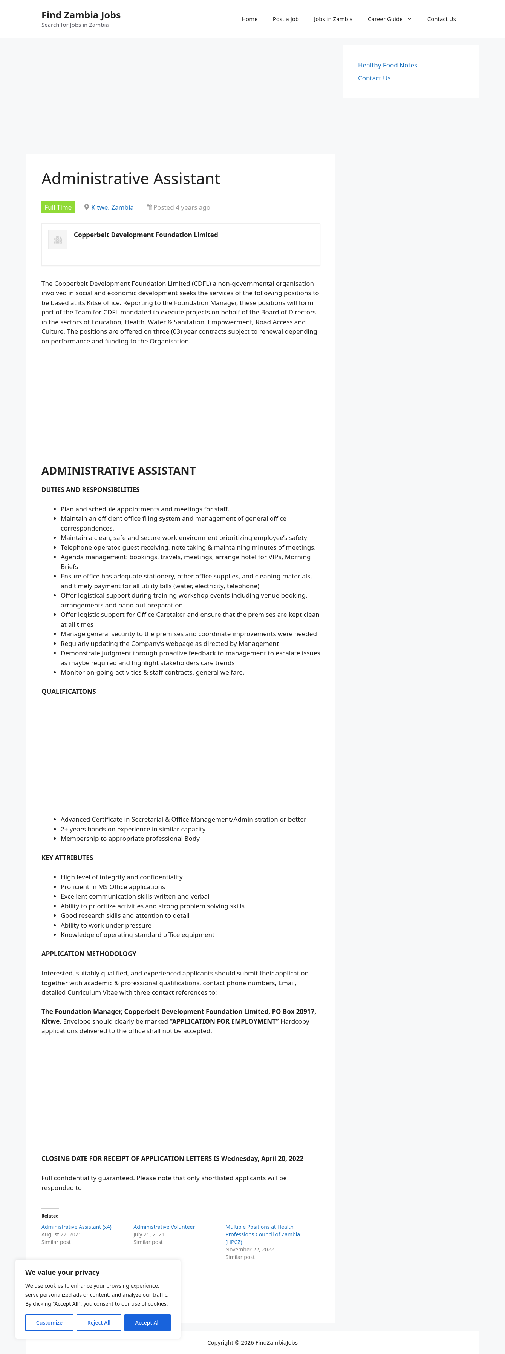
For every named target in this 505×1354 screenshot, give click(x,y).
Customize (49, 1322)
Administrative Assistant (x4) (76, 1226)
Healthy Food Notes (387, 65)
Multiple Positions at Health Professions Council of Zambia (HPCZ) (262, 1234)
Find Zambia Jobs (81, 14)
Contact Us (441, 19)
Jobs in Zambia (333, 19)
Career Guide (394, 19)
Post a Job (286, 19)
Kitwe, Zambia (112, 207)
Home (250, 19)
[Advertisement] (180, 98)
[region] (98, 1299)
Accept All (147, 1322)
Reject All (98, 1322)
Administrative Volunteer (164, 1226)
